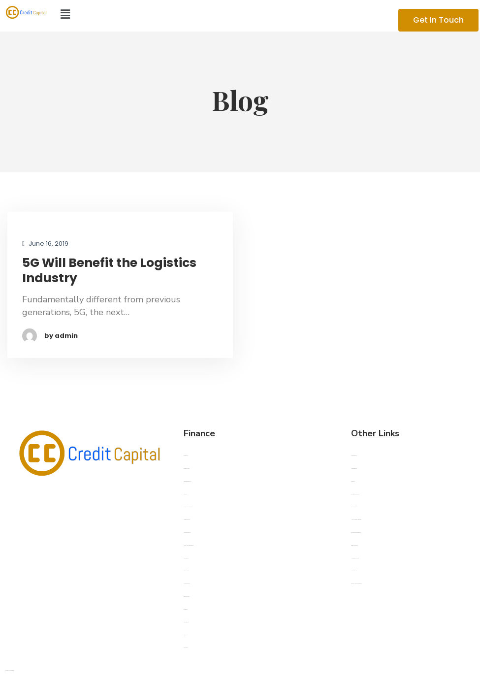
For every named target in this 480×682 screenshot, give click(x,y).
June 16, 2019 (45, 244)
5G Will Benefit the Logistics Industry (109, 270)
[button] (210, 14)
